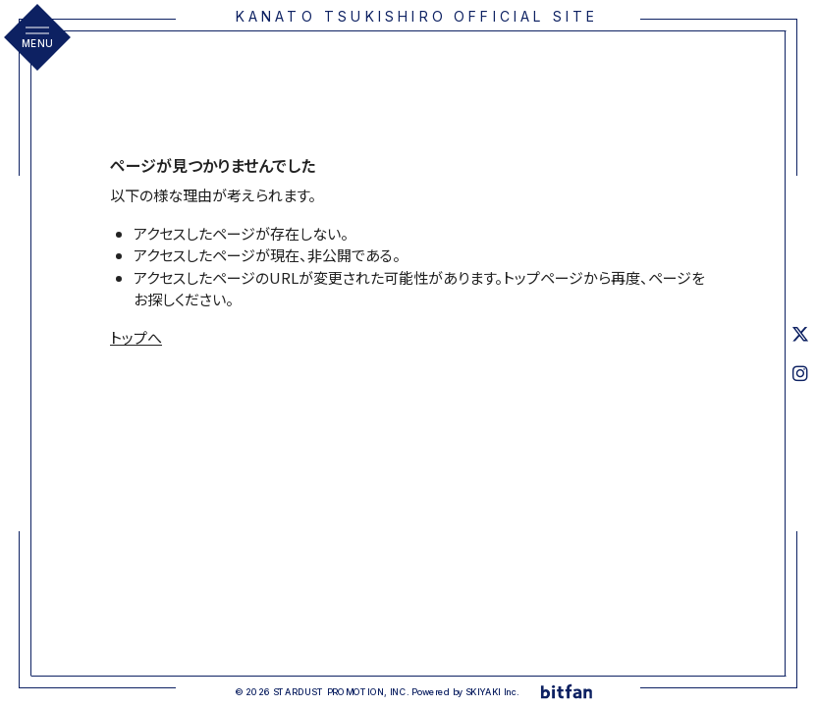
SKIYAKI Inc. (492, 691)
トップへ (136, 337)
